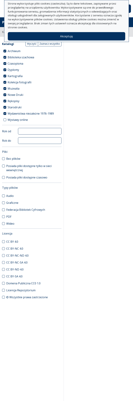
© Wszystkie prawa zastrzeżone (27, 297)
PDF (8, 217)
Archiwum (14, 51)
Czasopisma (15, 63)
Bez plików (13, 159)
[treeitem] (31, 51)
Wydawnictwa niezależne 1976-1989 (31, 113)
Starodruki (14, 107)
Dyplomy (13, 70)
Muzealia (13, 88)
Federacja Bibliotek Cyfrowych (25, 210)
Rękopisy (13, 101)
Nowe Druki (15, 95)
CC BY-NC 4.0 (14, 248)
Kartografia (15, 76)
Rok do (6, 141)
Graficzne (12, 203)
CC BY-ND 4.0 (15, 269)
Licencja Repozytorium (21, 290)
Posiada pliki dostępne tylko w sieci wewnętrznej (29, 168)
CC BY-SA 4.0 (14, 276)
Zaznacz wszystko (49, 43)
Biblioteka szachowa (21, 57)
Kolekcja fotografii (19, 82)
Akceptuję (66, 36)
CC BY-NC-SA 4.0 (17, 262)
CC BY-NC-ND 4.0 (17, 255)
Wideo (10, 223)
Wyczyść (32, 43)
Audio (10, 196)
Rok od (6, 131)
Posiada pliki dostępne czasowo (26, 177)
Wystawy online (18, 120)
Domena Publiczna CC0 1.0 (23, 283)
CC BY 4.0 (12, 242)
